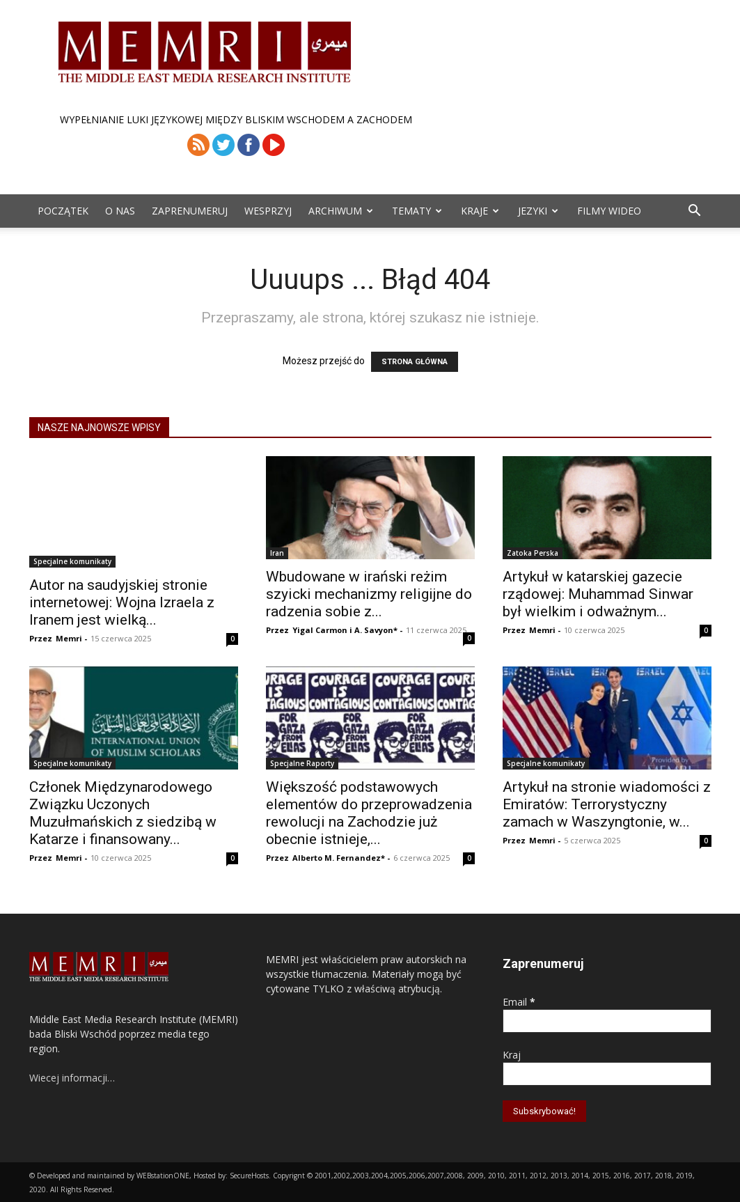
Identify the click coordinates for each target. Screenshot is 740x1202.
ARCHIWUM (340, 210)
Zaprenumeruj (190, 210)
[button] (694, 212)
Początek (63, 210)
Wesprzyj (268, 210)
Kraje (480, 210)
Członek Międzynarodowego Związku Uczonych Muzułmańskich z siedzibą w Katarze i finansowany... (123, 813)
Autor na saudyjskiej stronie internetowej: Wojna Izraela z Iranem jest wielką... (121, 602)
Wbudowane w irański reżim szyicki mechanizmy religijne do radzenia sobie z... (369, 594)
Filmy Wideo (609, 210)
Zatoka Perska (532, 553)
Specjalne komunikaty (72, 561)
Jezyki (538, 210)
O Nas (120, 210)
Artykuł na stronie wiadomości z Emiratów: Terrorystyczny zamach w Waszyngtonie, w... (607, 804)
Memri (69, 638)
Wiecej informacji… (72, 1077)
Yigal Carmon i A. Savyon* (344, 630)
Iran (277, 553)
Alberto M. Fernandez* (338, 857)
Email (519, 1001)
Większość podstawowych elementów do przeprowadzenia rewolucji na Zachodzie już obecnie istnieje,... (369, 813)
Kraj (512, 1054)
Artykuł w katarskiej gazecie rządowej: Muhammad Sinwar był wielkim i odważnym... (598, 594)
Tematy (417, 210)
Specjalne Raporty (302, 763)
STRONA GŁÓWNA (414, 361)
